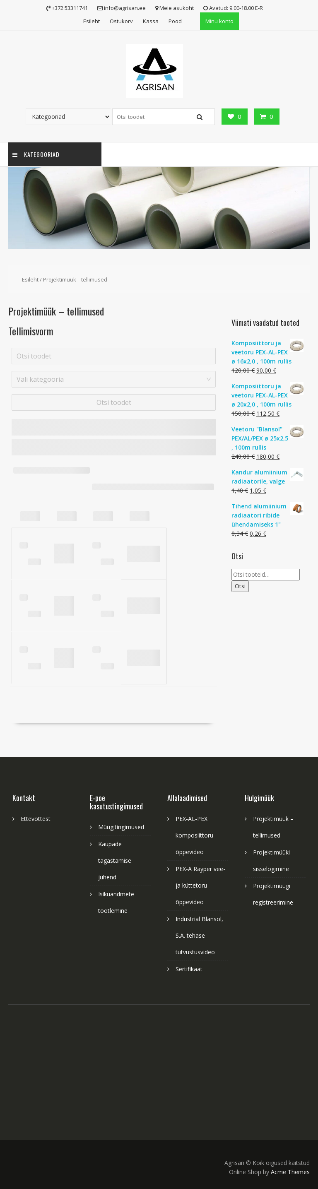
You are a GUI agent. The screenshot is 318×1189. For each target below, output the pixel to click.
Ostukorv (121, 21)
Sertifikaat (189, 969)
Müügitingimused (121, 827)
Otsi (240, 586)
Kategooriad (36, 154)
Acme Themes (290, 1172)
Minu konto (219, 21)
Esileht (91, 21)
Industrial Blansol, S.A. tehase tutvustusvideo (199, 935)
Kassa (151, 21)
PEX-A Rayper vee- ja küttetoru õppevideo (200, 885)
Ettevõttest (36, 819)
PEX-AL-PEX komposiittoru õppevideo (194, 835)
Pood (175, 21)
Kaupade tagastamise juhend (114, 860)
